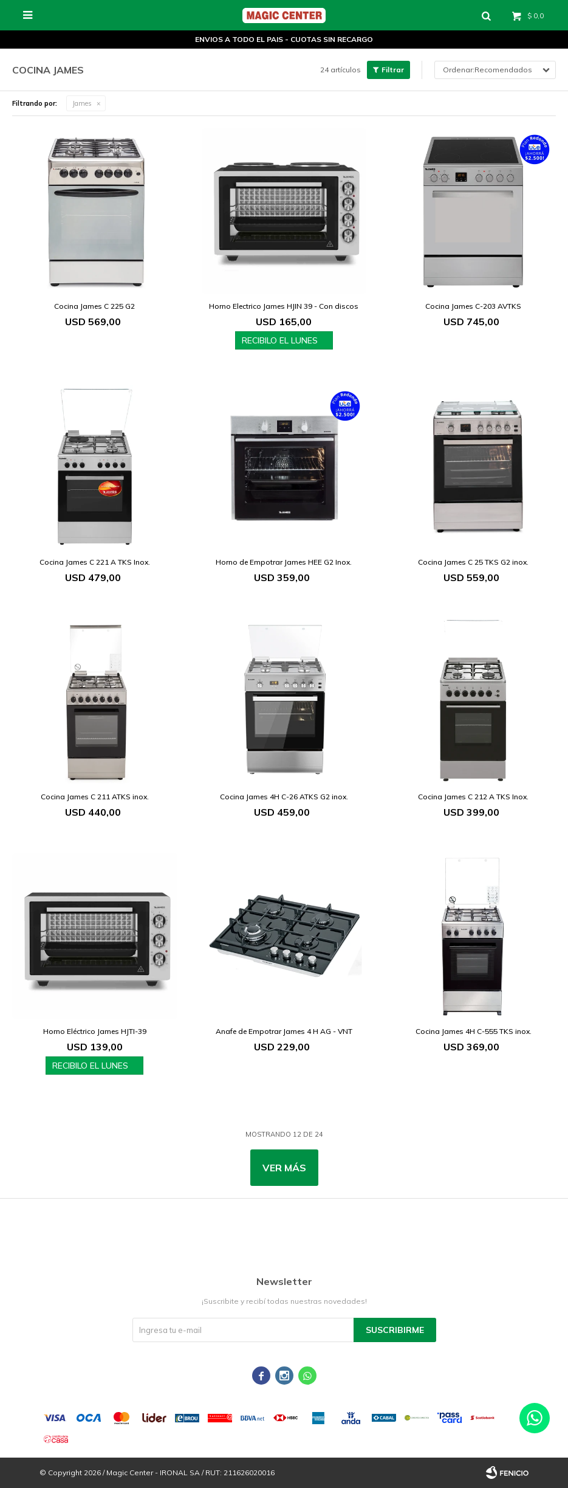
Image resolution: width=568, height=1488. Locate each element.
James (82, 103)
